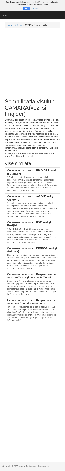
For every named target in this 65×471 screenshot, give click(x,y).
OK (26, 8)
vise (5, 15)
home (9, 25)
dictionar (18, 25)
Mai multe (35, 8)
